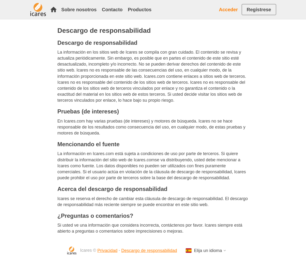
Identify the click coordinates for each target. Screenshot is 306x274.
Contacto (112, 9)
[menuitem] (55, 9)
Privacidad (107, 250)
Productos (140, 9)
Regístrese (259, 9)
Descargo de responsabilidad (149, 250)
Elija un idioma (208, 250)
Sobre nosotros (79, 9)
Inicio (53, 9)
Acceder (228, 9)
